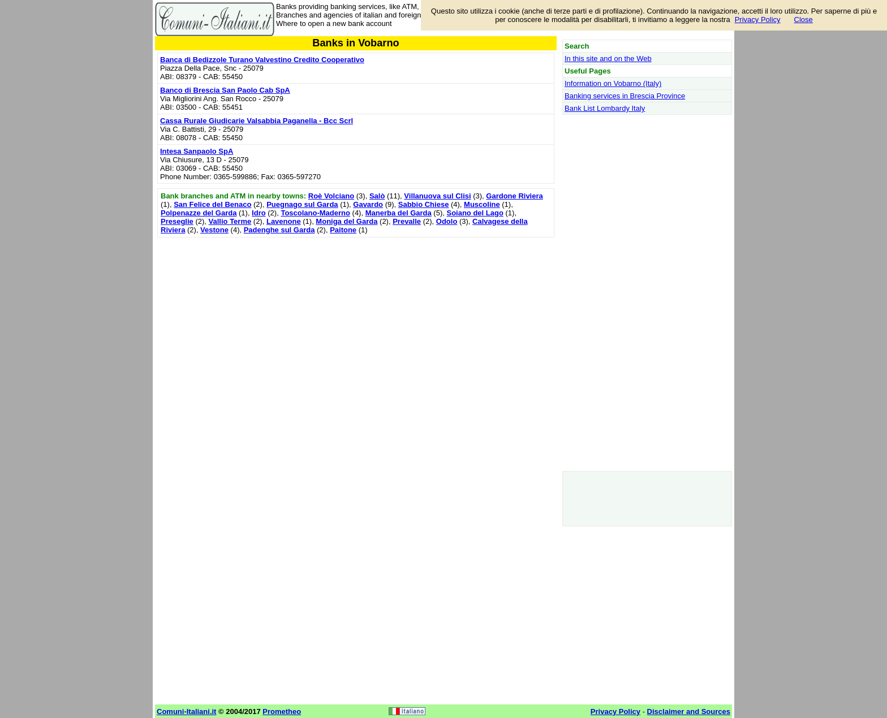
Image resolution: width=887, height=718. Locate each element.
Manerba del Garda (398, 213)
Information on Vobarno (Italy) (613, 83)
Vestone (214, 230)
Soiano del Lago (474, 213)
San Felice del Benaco (212, 204)
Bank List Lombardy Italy (605, 108)
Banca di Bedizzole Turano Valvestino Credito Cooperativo (262, 59)
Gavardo (368, 204)
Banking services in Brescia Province (625, 96)
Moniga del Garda (346, 221)
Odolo (447, 221)
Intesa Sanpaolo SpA (196, 151)
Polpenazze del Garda (198, 213)
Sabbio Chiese (423, 204)
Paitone (343, 230)
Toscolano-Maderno (315, 213)
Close (803, 19)
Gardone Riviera (514, 196)
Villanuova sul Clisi (437, 196)
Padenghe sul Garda (279, 230)
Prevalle (407, 221)
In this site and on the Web (608, 58)
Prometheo (281, 711)
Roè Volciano (331, 196)
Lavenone (283, 221)
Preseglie (177, 221)
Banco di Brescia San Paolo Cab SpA (225, 90)
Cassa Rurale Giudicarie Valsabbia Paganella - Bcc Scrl (256, 120)
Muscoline (482, 204)
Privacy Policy (758, 19)
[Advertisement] (356, 319)
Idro (259, 213)
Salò (377, 196)
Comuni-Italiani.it (186, 711)
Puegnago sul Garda (302, 204)
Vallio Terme (230, 221)
